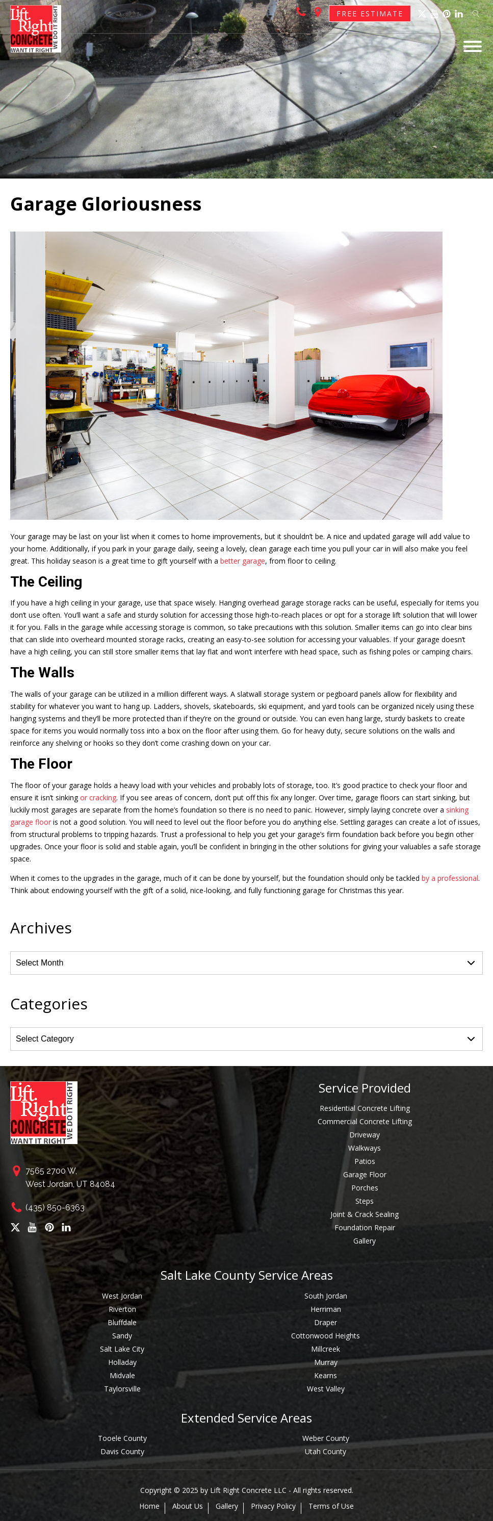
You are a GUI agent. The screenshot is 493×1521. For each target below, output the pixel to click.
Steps (364, 1201)
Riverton (122, 1309)
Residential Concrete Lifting (365, 1108)
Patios (364, 1161)
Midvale (122, 1375)
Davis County (122, 1451)
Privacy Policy (273, 1506)
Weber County (325, 1438)
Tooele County (122, 1438)
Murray (326, 1362)
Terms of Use (331, 1506)
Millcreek (325, 1349)
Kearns (325, 1375)
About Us (187, 1506)
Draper (325, 1322)
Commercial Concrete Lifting (365, 1121)
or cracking (98, 797)
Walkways (364, 1148)
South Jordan (325, 1296)
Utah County (325, 1451)
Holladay (122, 1362)
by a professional (450, 878)
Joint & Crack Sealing (364, 1214)
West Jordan (122, 1296)
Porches (364, 1188)
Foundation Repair (364, 1227)
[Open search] (476, 14)
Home (149, 1506)
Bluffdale (122, 1322)
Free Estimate (369, 13)
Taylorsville (122, 1388)
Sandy (122, 1335)
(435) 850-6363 (55, 1207)
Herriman (325, 1309)
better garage (242, 561)
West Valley (326, 1388)
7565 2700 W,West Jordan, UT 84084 (70, 1177)
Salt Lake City (122, 1349)
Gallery (364, 1241)
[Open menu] (472, 46)
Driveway (364, 1134)
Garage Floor (364, 1174)
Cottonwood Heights (325, 1335)
